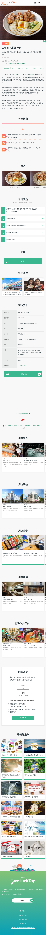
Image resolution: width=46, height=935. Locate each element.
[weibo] (23, 420)
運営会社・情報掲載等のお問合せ (23, 927)
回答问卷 (23, 717)
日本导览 (9, 425)
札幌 (21, 425)
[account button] (39, 3)
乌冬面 (15, 74)
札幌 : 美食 (27, 425)
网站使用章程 (23, 915)
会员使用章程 (23, 919)
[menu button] (43, 3)
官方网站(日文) (22, 365)
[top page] (3, 426)
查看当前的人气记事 (22, 932)
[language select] (35, 3)
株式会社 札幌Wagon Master (16, 63)
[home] (8, 3)
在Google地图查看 (22, 414)
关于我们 (23, 911)
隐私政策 (23, 923)
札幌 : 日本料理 (36, 425)
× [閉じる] (29, 932)
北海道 (32, 74)
